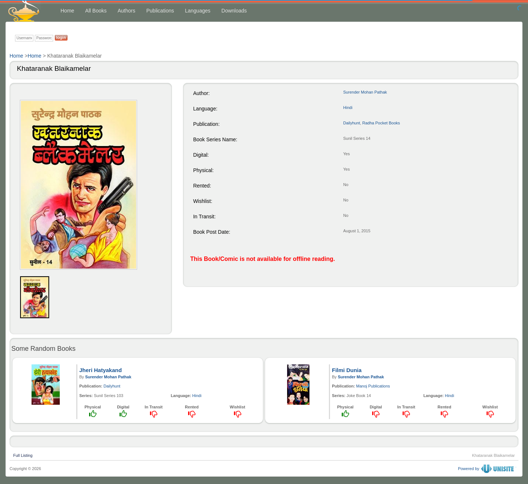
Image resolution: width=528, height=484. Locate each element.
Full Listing (23, 454)
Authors (126, 11)
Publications (160, 11)
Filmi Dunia (347, 370)
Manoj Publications (373, 386)
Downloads (234, 11)
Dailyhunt (351, 123)
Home (67, 11)
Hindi (347, 107)
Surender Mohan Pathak (365, 92)
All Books (95, 11)
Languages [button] (197, 11)
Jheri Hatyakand (100, 370)
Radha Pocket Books (381, 123)
